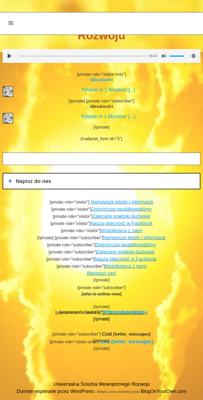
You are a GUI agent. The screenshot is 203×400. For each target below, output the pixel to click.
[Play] (9, 56)
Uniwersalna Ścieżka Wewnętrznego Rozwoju (101, 384)
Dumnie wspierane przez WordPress (56, 391)
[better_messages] (126, 341)
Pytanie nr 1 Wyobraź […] (107, 116)
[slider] (81, 56)
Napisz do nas (29, 181)
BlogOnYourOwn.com (163, 391)
